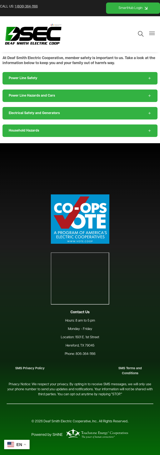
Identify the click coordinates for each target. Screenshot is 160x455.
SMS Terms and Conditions (131, 371)
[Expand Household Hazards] (80, 130)
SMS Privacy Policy (29, 368)
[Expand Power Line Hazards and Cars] (80, 96)
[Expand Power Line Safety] (80, 78)
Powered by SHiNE (47, 435)
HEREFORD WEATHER (80, 168)
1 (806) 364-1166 (26, 6)
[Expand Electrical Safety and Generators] (80, 113)
